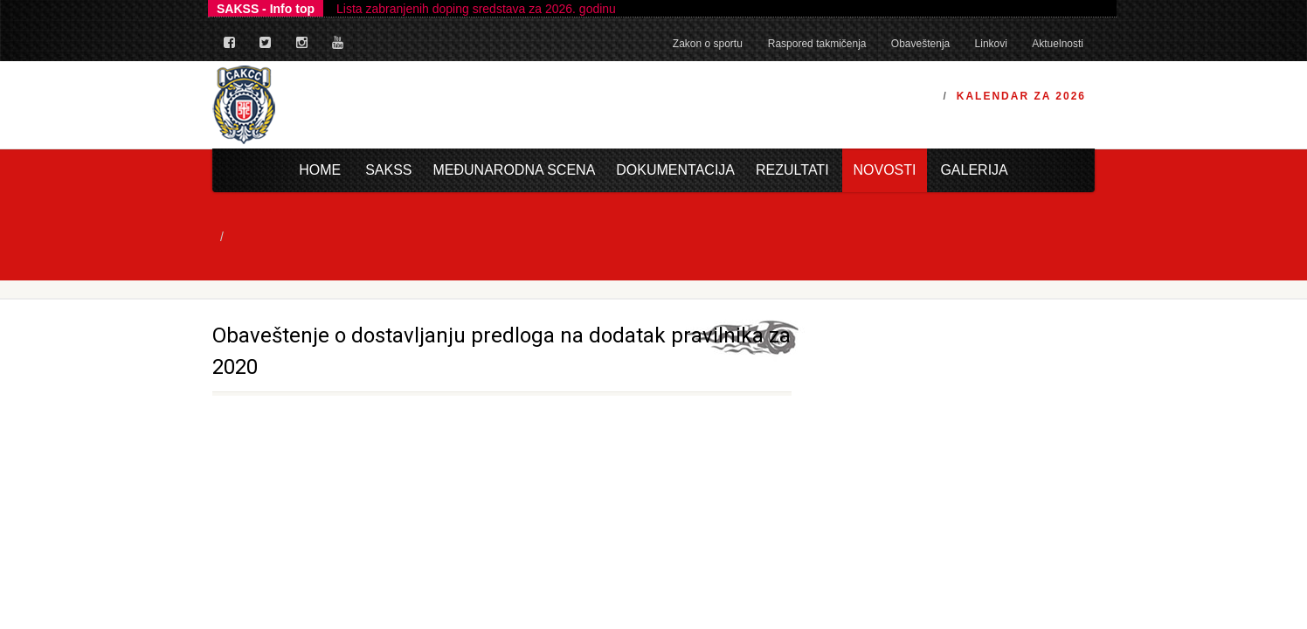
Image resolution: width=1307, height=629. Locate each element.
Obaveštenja (920, 44)
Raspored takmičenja (817, 44)
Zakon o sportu (708, 44)
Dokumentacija (675, 169)
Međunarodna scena (514, 169)
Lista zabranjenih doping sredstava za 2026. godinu (476, 9)
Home (320, 169)
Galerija (973, 169)
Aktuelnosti (1057, 44)
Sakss (388, 169)
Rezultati (792, 169)
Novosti (884, 169)
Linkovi (991, 44)
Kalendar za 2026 (1021, 96)
